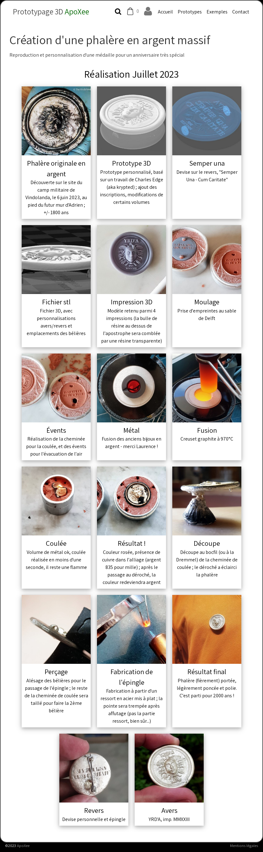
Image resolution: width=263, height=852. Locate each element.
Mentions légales (244, 845)
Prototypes (190, 11)
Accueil (165, 11)
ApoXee (23, 845)
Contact (240, 11)
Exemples (217, 11)
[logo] (48, 10)
